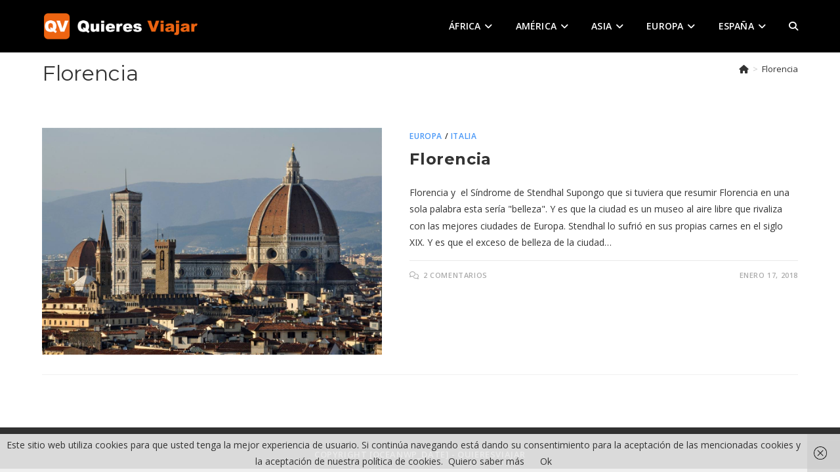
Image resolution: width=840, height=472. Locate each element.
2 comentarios (455, 275)
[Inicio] (744, 69)
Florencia (780, 69)
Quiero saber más (486, 461)
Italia (464, 136)
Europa (426, 136)
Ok (546, 461)
